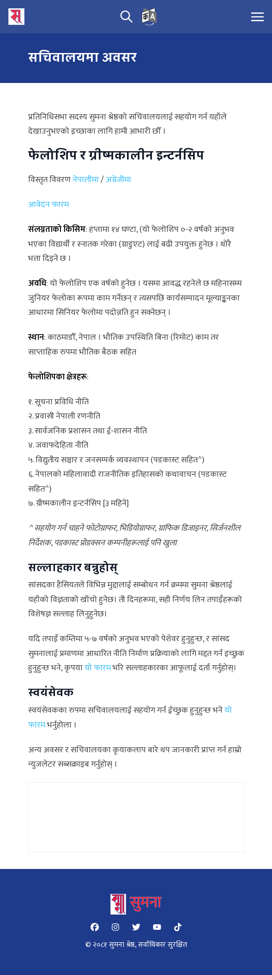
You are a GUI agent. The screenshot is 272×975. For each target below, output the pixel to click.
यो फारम (98, 668)
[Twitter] (136, 927)
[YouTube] (157, 927)
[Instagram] (115, 927)
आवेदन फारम (48, 205)
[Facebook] (95, 927)
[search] (126, 16)
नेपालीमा (86, 180)
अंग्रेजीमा (118, 180)
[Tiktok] (178, 927)
